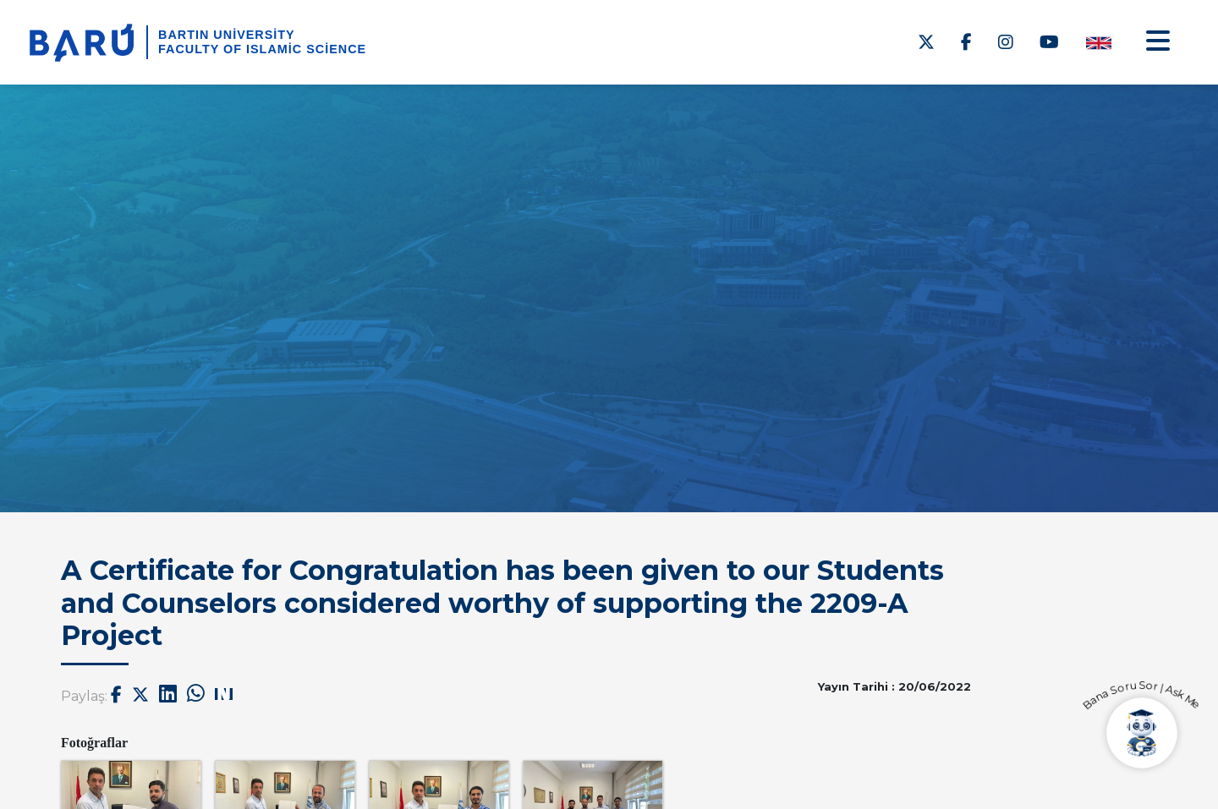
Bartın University (226, 34)
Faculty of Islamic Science (262, 49)
